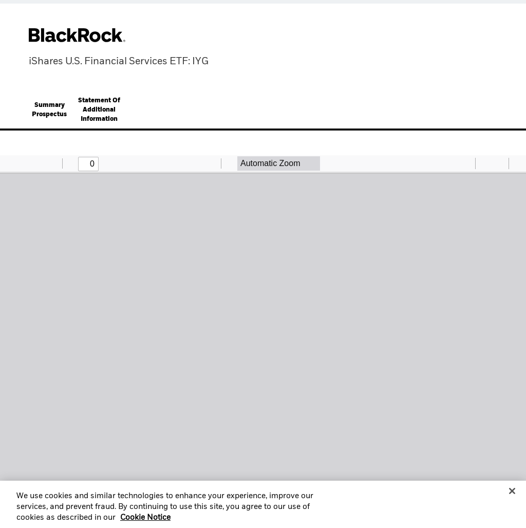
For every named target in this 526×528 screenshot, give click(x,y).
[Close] (512, 494)
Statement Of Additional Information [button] (99, 110)
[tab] (49, 110)
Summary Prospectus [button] (49, 110)
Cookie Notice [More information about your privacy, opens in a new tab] (145, 521)
